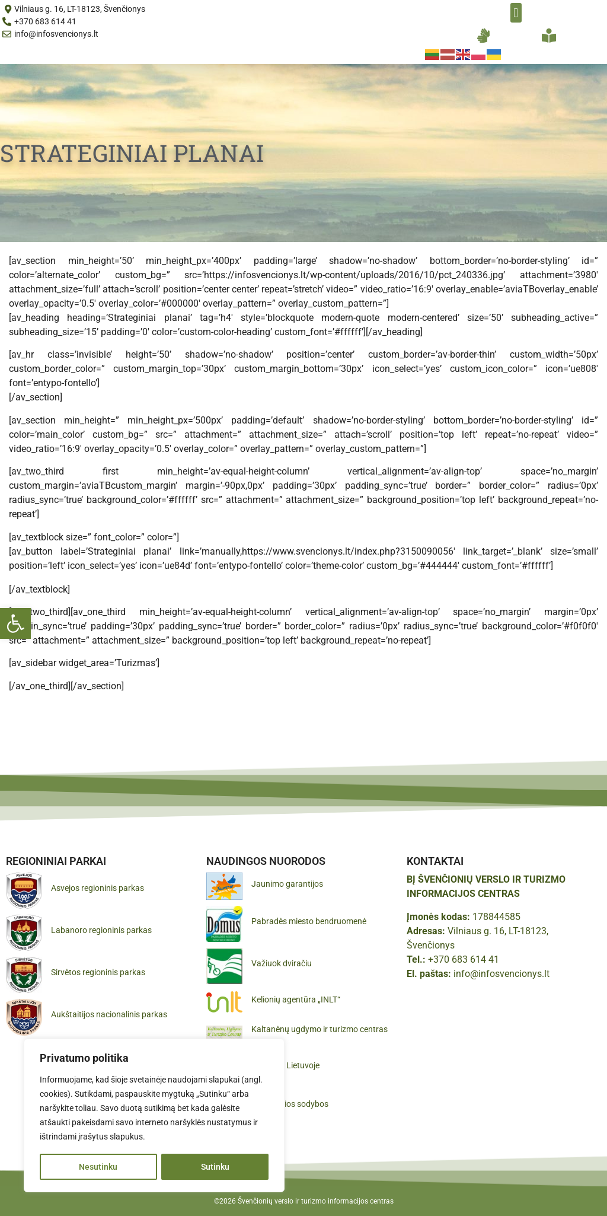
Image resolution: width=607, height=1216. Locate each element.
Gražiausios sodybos (289, 1104)
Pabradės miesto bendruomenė (308, 921)
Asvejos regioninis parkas (97, 888)
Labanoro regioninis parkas (101, 930)
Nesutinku (98, 1167)
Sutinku (215, 1167)
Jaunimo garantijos (287, 884)
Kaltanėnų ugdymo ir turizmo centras (319, 1029)
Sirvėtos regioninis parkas (98, 972)
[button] (15, 623)
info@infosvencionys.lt (501, 973)
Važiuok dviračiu (281, 963)
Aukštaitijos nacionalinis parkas (109, 1014)
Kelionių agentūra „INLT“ (295, 999)
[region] (154, 1115)
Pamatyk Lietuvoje (285, 1065)
